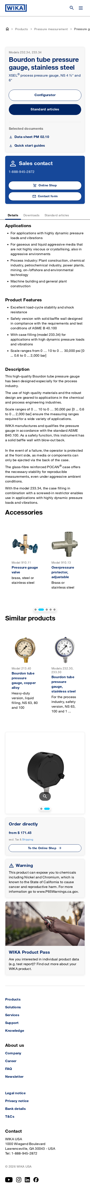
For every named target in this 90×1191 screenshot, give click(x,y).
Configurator (45, 95)
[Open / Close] (81, 8)
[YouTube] (9, 1179)
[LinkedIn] (27, 1179)
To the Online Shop (42, 848)
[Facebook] (36, 1179)
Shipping (27, 839)
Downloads (31, 215)
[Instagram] (18, 1179)
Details (13, 215)
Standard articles (45, 109)
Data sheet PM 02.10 (31, 137)
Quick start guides (29, 146)
